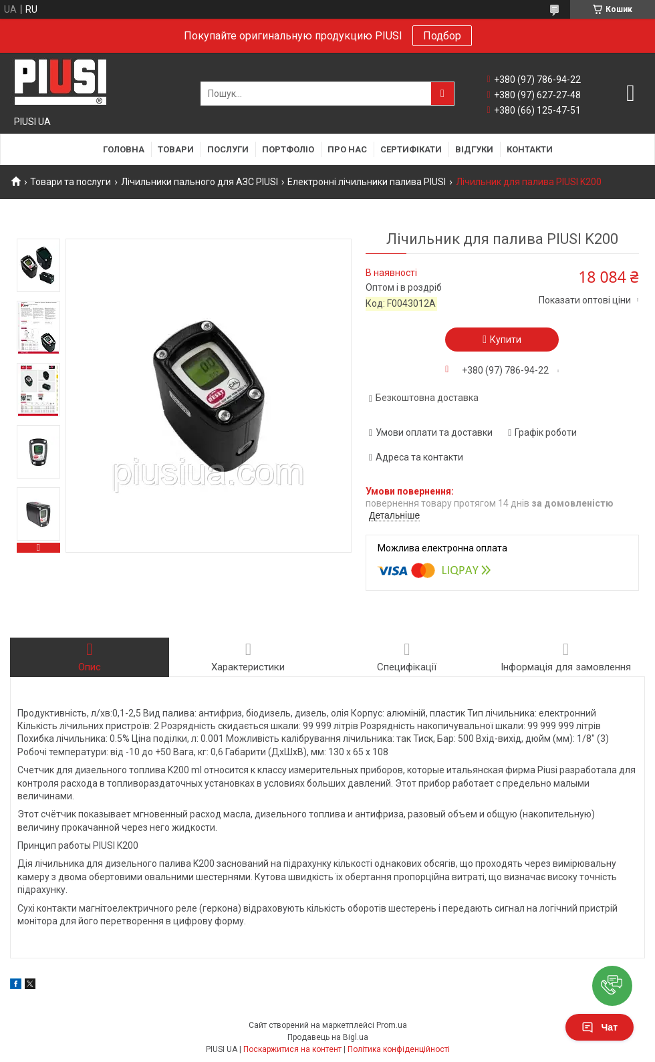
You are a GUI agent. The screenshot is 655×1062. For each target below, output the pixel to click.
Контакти (530, 149)
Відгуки (474, 149)
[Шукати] (442, 93)
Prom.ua (391, 1025)
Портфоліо (288, 149)
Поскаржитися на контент (292, 1049)
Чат (599, 1027)
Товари (176, 149)
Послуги (228, 149)
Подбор (442, 35)
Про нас (347, 149)
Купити (505, 339)
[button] (612, 986)
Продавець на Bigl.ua (327, 1037)
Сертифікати (411, 149)
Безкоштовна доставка (427, 397)
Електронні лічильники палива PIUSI (366, 181)
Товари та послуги (70, 181)
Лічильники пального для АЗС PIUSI (199, 181)
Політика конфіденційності (399, 1049)
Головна (123, 149)
